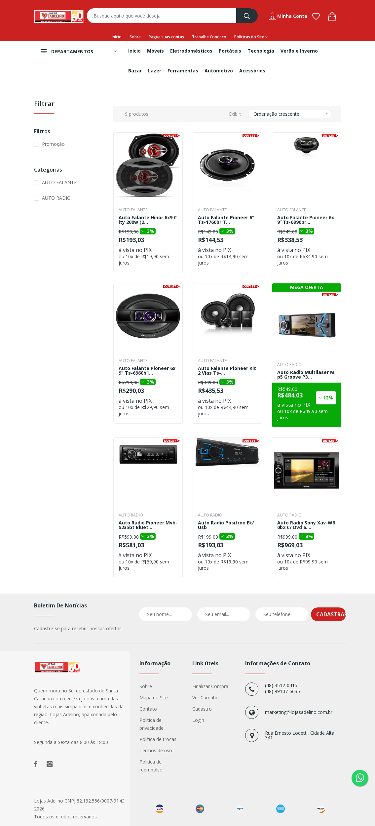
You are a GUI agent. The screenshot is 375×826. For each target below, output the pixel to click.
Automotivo (219, 70)
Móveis (155, 51)
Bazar (135, 70)
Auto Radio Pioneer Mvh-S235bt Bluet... (148, 525)
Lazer (154, 70)
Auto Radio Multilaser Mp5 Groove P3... (305, 374)
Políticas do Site (251, 37)
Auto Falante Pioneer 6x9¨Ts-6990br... (305, 220)
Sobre (135, 37)
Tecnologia (260, 51)
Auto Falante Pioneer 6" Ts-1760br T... (226, 220)
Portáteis (230, 51)
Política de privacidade (151, 724)
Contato (148, 709)
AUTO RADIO (56, 198)
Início (117, 37)
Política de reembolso (151, 766)
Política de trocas (157, 739)
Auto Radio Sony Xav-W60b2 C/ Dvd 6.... (306, 525)
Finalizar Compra (210, 686)
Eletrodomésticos (191, 51)
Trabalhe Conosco (209, 37)
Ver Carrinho (205, 697)
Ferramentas (183, 70)
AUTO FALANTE (59, 182)
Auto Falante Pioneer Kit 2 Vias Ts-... (227, 370)
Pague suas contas (166, 37)
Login (198, 720)
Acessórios (252, 70)
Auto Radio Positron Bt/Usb (226, 525)
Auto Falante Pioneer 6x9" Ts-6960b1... (147, 370)
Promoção (53, 144)
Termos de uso (155, 750)
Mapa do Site (153, 697)
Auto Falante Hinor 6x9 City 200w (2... (148, 220)
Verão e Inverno (299, 51)
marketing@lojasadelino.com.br (298, 712)
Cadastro (202, 709)
